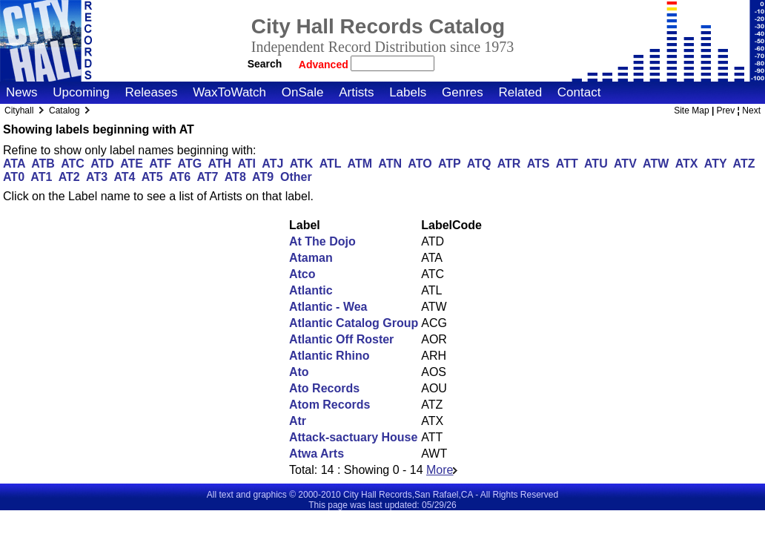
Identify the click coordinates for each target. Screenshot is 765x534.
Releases (151, 92)
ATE (131, 163)
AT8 (235, 177)
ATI (246, 163)
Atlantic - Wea (328, 306)
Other (296, 177)
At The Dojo (322, 241)
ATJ (272, 163)
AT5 (152, 177)
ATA (14, 163)
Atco (302, 274)
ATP (449, 163)
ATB (43, 163)
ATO (419, 163)
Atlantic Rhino (329, 355)
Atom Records (329, 404)
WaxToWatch (229, 92)
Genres (462, 92)
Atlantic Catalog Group (353, 323)
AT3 (96, 177)
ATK (302, 163)
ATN (390, 163)
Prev (726, 110)
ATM (360, 163)
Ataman (311, 257)
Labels (407, 92)
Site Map (691, 110)
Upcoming (81, 92)
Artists (356, 92)
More (441, 470)
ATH (219, 163)
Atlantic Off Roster (341, 339)
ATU (596, 163)
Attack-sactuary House (353, 437)
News (22, 92)
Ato (299, 372)
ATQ (479, 163)
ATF (160, 163)
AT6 (180, 177)
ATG (190, 163)
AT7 (207, 177)
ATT (567, 163)
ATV (625, 163)
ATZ (744, 163)
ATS (538, 163)
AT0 (13, 177)
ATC (73, 163)
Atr (297, 421)
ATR (509, 163)
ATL (330, 163)
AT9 (263, 177)
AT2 (69, 177)
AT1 (41, 177)
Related (520, 92)
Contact (579, 92)
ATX (686, 163)
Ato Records (324, 388)
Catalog (64, 110)
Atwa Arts (316, 453)
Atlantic (311, 290)
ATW (656, 163)
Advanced (325, 64)
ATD (102, 163)
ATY (715, 163)
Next (751, 110)
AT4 (124, 177)
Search (265, 64)
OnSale (303, 92)
